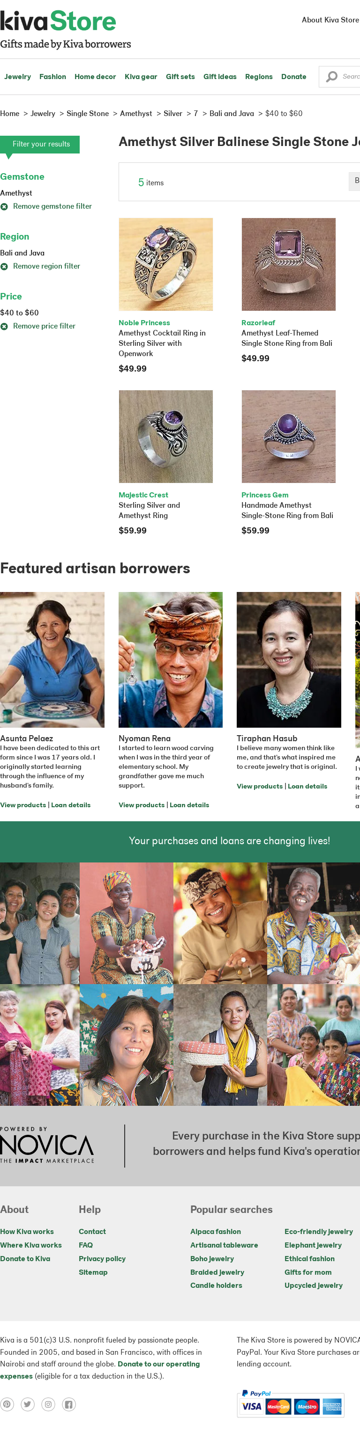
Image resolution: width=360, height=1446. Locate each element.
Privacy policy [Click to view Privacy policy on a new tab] (102, 1259)
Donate (294, 77)
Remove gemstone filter (46, 207)
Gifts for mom (308, 1273)
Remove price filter (37, 326)
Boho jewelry (212, 1259)
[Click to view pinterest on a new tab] (10, 1404)
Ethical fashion (310, 1259)
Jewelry (17, 77)
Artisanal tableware (224, 1245)
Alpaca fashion (215, 1232)
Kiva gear (141, 77)
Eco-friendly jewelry (319, 1232)
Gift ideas (220, 77)
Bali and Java (22, 253)
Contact (92, 1232)
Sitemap (93, 1273)
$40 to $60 (19, 313)
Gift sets (180, 77)
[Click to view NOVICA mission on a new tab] (47, 1146)
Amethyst (16, 193)
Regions (259, 77)
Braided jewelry (217, 1273)
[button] (332, 79)
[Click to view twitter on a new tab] (31, 1404)
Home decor (95, 77)
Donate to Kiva (25, 1259)
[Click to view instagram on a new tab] (51, 1404)
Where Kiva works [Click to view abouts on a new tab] (31, 1245)
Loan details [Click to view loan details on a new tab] (70, 805)
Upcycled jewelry (314, 1286)
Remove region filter (40, 266)
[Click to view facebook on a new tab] (71, 1404)
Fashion (52, 77)
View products (23, 805)
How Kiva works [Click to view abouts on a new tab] (27, 1232)
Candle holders (216, 1286)
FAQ (86, 1245)
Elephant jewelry (313, 1245)
